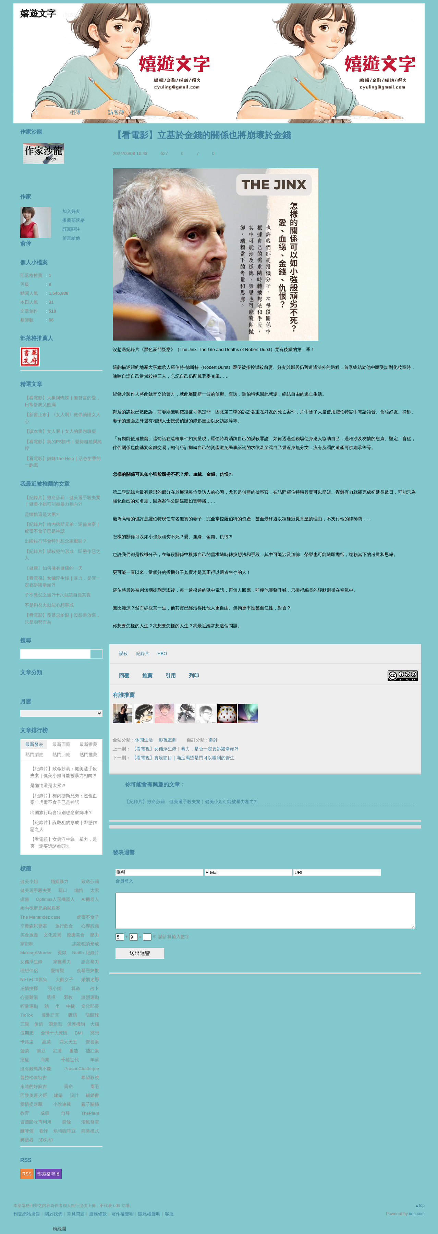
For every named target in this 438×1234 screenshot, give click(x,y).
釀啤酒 (27, 1131)
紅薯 (57, 1050)
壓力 (94, 934)
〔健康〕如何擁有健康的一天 (54, 568)
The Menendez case (40, 917)
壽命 (68, 1086)
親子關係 (90, 1104)
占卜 (94, 988)
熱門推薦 (88, 754)
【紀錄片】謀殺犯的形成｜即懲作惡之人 (62, 555)
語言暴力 (90, 961)
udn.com (417, 1213)
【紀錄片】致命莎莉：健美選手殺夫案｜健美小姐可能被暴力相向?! (191, 801)
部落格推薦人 (36, 338)
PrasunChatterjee (81, 1068)
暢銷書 (92, 1095)
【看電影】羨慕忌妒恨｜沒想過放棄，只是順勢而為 (62, 619)
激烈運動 (90, 997)
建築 (58, 1095)
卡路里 (27, 1041)
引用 (171, 675)
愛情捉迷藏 (31, 1104)
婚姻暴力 (60, 881)
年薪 (94, 1059)
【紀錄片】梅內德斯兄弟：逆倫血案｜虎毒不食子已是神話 (62, 528)
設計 (74, 1095)
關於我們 (53, 1214)
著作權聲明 (122, 1214)
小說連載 (62, 1104)
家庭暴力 (62, 961)
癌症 (24, 1059)
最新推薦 (88, 744)
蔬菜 (46, 1041)
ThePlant (90, 1113)
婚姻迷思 (90, 979)
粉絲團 (59, 1228)
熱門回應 (61, 754)
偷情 (38, 1024)
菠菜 (24, 1050)
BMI (79, 1033)
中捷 (70, 1006)
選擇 (51, 997)
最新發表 (34, 744)
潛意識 (55, 1024)
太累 (94, 890)
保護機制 (76, 1024)
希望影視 (90, 1077)
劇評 (213, 739)
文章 (33, 112)
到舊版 (71, 14)
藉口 (62, 890)
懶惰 (78, 890)
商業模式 (90, 1131)
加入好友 (71, 211)
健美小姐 (29, 881)
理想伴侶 (29, 970)
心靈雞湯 (29, 997)
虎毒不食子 (88, 917)
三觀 (24, 1024)
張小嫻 (54, 988)
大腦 (94, 1024)
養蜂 (43, 1131)
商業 (44, 1059)
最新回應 (61, 744)
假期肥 (27, 1033)
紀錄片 (142, 653)
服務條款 (98, 1214)
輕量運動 (29, 1006)
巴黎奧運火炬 (33, 1095)
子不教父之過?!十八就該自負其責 (58, 594)
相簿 (75, 112)
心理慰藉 (90, 926)
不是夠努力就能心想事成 (49, 605)
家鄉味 (27, 943)
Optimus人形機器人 (55, 899)
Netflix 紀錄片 (85, 952)
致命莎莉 (90, 881)
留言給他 (71, 238)
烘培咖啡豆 (64, 1131)
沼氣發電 (90, 1122)
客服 (169, 1214)
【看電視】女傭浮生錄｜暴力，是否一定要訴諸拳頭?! (185, 748)
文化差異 (52, 934)
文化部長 (90, 1006)
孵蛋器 (27, 1139)
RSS (27, 1173)
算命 (75, 988)
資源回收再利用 (35, 1122)
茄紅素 (92, 1050)
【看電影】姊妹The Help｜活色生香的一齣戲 (63, 462)
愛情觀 (57, 970)
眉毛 (94, 1086)
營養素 (92, 1041)
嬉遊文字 (38, 13)
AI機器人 (90, 899)
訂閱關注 (71, 229)
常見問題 (76, 1214)
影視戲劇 (168, 739)
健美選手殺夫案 (35, 890)
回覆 (124, 675)
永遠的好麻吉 (33, 1086)
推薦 (147, 675)
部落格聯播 (48, 1173)
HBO (162, 653)
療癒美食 (76, 934)
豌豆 (41, 1050)
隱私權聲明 (149, 1214)
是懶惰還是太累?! (42, 514)
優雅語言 (50, 1015)
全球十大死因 (54, 1033)
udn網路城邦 (407, 9)
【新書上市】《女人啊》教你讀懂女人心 (62, 418)
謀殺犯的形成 (85, 943)
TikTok (26, 1015)
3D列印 (45, 1139)
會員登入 (124, 881)
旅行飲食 (64, 926)
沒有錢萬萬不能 (35, 1068)
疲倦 (24, 899)
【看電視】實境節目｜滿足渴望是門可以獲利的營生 (183, 757)
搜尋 (96, 654)
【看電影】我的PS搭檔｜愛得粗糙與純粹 (63, 445)
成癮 (44, 1113)
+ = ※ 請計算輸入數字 (152, 936)
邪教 (68, 997)
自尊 (65, 1113)
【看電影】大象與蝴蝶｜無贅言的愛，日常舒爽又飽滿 (62, 401)
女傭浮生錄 (31, 961)
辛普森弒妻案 (33, 926)
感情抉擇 (29, 988)
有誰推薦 (124, 695)
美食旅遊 (29, 934)
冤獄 (62, 952)
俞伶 (25, 243)
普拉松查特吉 (33, 1077)
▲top (420, 1205)
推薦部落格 (73, 220)
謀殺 (123, 653)
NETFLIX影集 (33, 979)
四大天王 (68, 1041)
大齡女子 (64, 979)
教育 (24, 1113)
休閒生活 (144, 739)
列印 (194, 675)
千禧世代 (70, 1059)
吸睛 (72, 1015)
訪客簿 (116, 112)
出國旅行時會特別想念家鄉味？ (56, 541)
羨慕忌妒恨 (88, 970)
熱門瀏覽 (34, 754)
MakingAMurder (36, 952)
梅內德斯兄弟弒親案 (40, 908)
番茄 (73, 1050)
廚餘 (66, 1122)
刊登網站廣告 (26, 1214)
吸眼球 (92, 1015)
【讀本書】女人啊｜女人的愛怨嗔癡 (60, 431)
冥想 (94, 1033)
